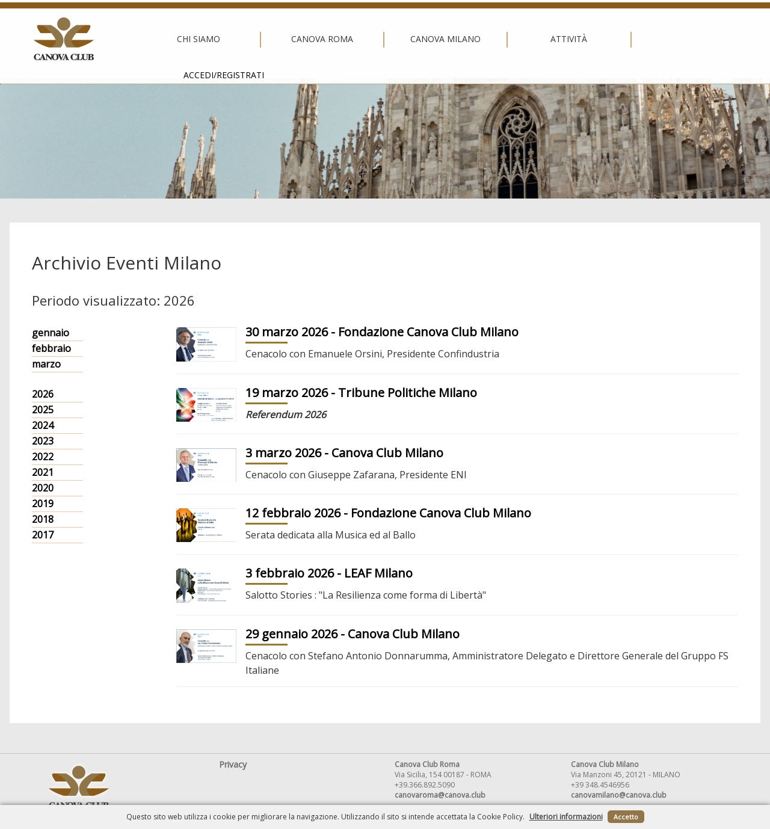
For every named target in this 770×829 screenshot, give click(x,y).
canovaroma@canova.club (440, 795)
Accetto (626, 816)
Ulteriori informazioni (566, 817)
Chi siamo (134, 39)
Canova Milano (382, 39)
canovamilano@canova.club (619, 795)
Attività (506, 39)
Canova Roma (259, 39)
